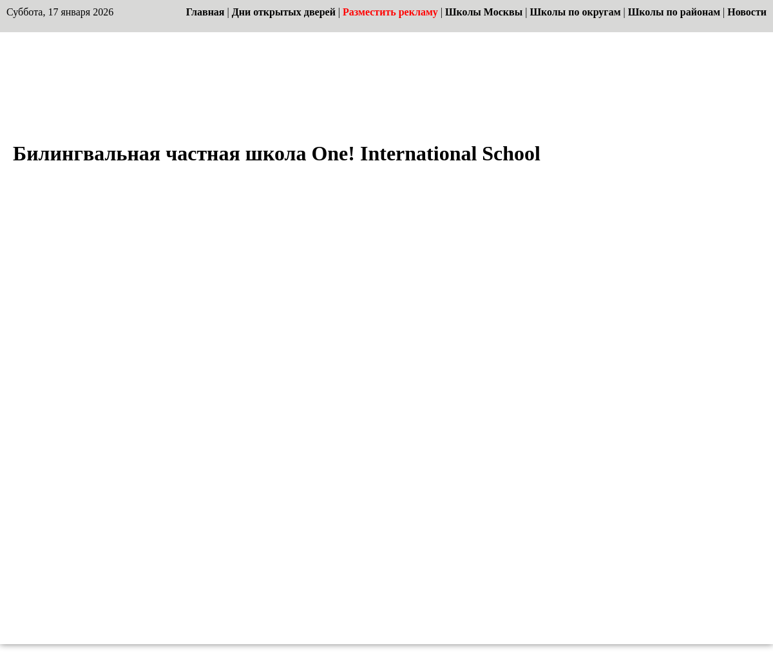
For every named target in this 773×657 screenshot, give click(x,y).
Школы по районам (674, 11)
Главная (205, 11)
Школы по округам (575, 11)
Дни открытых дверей (284, 11)
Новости (747, 11)
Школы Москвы (483, 11)
